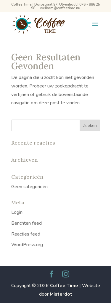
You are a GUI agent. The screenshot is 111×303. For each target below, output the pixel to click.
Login (16, 212)
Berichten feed (26, 223)
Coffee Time (64, 285)
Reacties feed (25, 234)
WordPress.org (27, 244)
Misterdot (61, 294)
